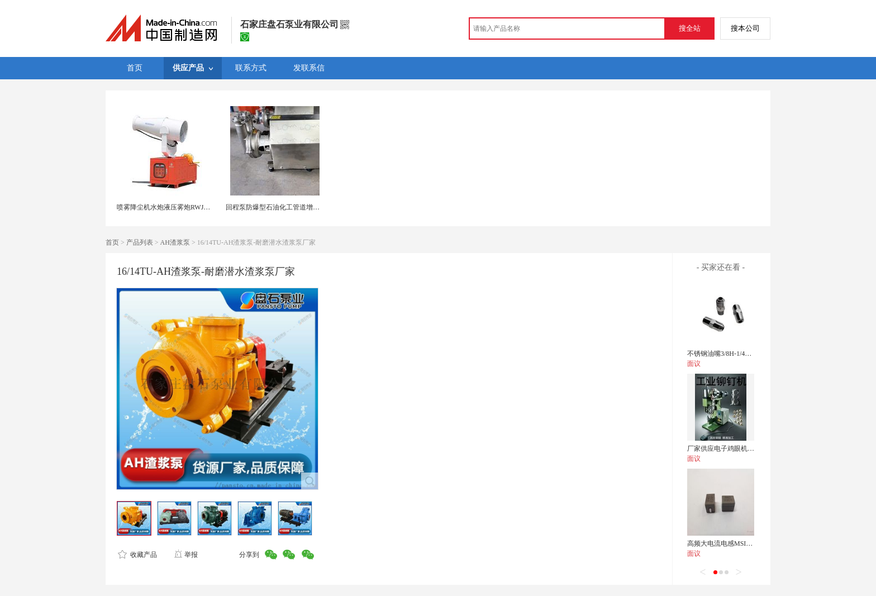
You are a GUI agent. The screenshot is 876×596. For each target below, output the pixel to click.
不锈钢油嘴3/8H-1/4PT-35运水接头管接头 (747, 353)
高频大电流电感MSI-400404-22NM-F (740, 543)
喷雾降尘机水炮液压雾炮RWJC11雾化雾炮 (179, 207)
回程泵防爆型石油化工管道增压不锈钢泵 (286, 207)
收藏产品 (137, 555)
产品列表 (139, 242)
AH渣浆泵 (175, 242)
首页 (112, 242)
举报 (186, 555)
